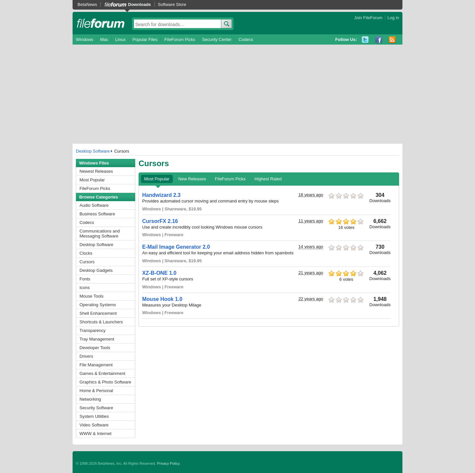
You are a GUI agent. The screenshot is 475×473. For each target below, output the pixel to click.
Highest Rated (268, 178)
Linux (120, 39)
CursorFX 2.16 (160, 221)
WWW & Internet (95, 433)
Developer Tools (94, 347)
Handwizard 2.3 (161, 195)
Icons (84, 287)
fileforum (101, 23)
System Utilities (94, 416)
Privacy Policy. (168, 463)
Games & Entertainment (102, 373)
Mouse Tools (91, 296)
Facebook (378, 39)
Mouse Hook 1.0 (162, 299)
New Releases (192, 178)
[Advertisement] (237, 94)
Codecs (245, 39)
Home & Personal (96, 390)
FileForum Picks (179, 39)
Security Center (217, 39)
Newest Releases (96, 171)
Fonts (84, 278)
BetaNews (87, 4)
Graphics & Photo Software (105, 382)
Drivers (86, 356)
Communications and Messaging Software (99, 233)
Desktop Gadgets (95, 270)
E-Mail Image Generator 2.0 (176, 247)
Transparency (92, 330)
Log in (393, 17)
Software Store (172, 4)
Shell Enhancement (98, 313)
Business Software (97, 213)
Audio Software (94, 205)
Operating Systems (97, 304)
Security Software (96, 407)
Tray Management (96, 339)
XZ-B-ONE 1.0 (159, 273)
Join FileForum (368, 17)
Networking (90, 399)
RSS (392, 39)
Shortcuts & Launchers (101, 321)
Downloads (139, 4)
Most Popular (92, 179)
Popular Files (144, 39)
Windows (84, 39)
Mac (104, 39)
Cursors (87, 261)
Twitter (365, 39)
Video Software (94, 424)
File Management (95, 364)
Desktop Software (93, 151)
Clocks (85, 253)
